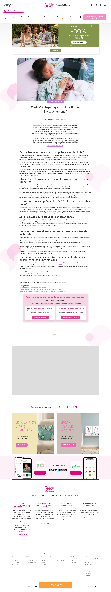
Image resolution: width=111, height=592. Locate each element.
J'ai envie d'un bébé (30, 553)
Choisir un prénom (73, 553)
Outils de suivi (15, 564)
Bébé (86, 550)
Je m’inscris (21, 444)
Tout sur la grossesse (45, 564)
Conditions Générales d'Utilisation (31, 586)
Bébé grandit (87, 571)
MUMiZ (62, 265)
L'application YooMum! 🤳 (59, 17)
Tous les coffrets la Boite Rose (18, 553)
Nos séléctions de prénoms (75, 554)
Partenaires (83, 586)
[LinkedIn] (10, 6)
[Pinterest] (75, 407)
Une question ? (18, 586)
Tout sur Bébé (87, 575)
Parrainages (14, 566)
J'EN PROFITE (55, 50)
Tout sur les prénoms (74, 556)
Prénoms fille (72, 560)
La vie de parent (88, 573)
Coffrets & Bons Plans (14, 11)
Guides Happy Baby (16, 562)
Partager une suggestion (40, 317)
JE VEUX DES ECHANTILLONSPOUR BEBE (55, 585)
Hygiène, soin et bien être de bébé (91, 558)
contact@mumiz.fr (32, 274)
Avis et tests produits (16, 558)
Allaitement (87, 562)
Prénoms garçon (73, 562)
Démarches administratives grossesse (46, 561)
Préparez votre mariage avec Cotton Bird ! (94, 17)
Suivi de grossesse (45, 553)
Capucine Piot (59, 119)
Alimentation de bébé (89, 564)
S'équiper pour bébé (89, 569)
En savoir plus (22, 534)
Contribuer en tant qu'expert (71, 317)
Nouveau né (87, 553)
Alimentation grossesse (46, 558)
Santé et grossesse (45, 554)
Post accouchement (59, 558)
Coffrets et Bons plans (18, 550)
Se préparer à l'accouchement (61, 554)
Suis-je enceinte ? (29, 556)
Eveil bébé (87, 566)
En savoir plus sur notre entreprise (55, 539)
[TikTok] (13, 6)
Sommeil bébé (87, 560)
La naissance (58, 553)
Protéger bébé (87, 568)
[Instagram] (7, 6)
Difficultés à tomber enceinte (32, 560)
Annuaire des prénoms (74, 558)
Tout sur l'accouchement (60, 560)
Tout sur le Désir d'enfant (31, 562)
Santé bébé (87, 556)
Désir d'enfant (30, 550)
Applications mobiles (92, 586)
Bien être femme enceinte (46, 556)
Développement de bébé (89, 554)
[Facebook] (4, 6)
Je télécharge (40, 472)
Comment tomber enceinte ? (32, 554)
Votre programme (6, 17)
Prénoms (72, 550)
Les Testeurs (51, 17)
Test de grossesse (30, 558)
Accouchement (60, 550)
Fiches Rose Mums (16, 560)
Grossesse (44, 550)
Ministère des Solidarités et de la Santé (62, 145)
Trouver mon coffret (16, 554)
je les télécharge (68, 444)
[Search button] (92, 5)
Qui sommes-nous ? (73, 17)
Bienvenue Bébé (59, 556)
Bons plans (14, 556)
